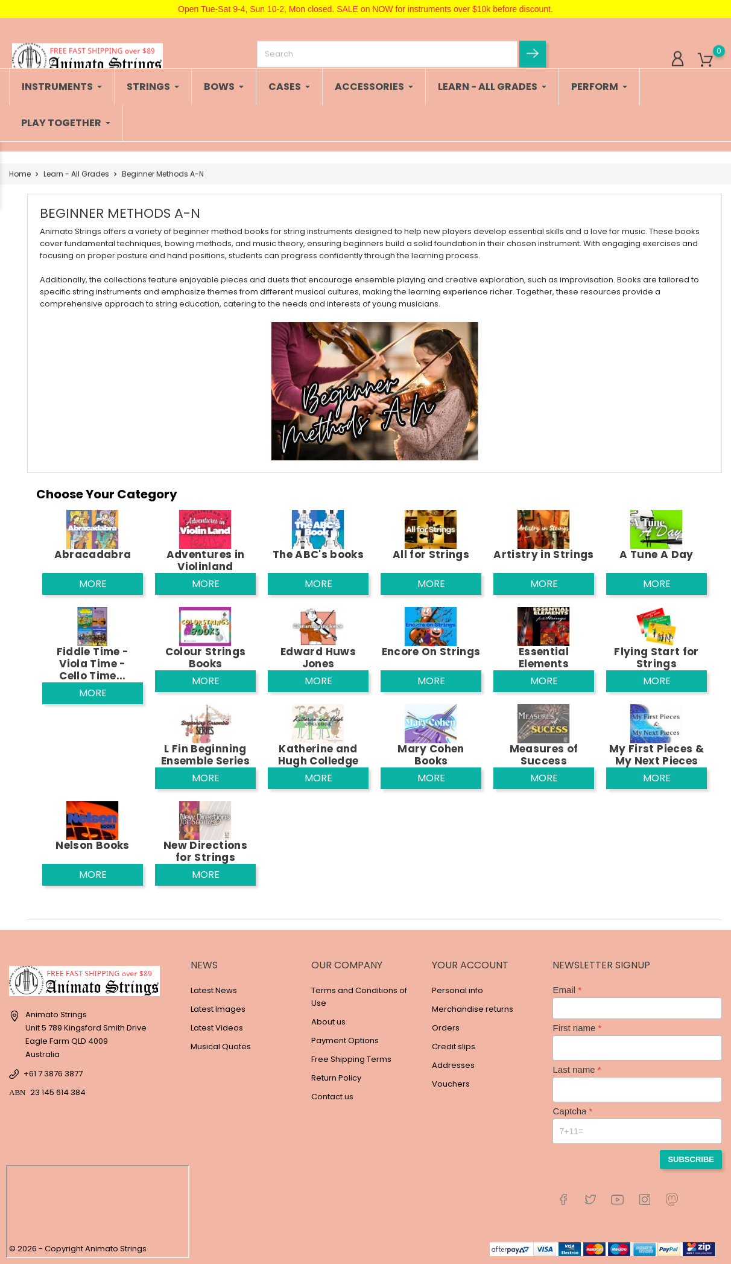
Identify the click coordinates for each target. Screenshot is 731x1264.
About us (328, 1021)
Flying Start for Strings (656, 657)
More (93, 584)
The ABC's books (318, 554)
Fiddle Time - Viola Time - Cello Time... (92, 663)
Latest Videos (217, 1028)
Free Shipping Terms (351, 1059)
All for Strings (431, 554)
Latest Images (218, 1009)
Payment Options (345, 1040)
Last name (573, 1069)
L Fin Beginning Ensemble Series (205, 755)
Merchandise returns (472, 1009)
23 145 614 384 (58, 1092)
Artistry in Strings (543, 554)
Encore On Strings (431, 651)
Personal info (457, 990)
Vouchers (451, 1084)
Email (563, 990)
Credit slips (453, 1046)
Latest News (214, 990)
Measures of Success (544, 755)
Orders (446, 1028)
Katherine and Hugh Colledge (318, 755)
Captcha (569, 1111)
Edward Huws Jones (318, 657)
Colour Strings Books (205, 657)
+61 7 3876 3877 (53, 1073)
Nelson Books (92, 845)
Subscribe (691, 1159)
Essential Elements (544, 657)
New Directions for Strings (205, 851)
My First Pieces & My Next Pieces (656, 755)
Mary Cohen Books (430, 755)
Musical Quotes (221, 1046)
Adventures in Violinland (205, 560)
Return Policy (336, 1078)
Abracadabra (92, 554)
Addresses (453, 1065)
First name (573, 1028)
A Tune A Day (656, 554)
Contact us (332, 1096)
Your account (470, 965)
